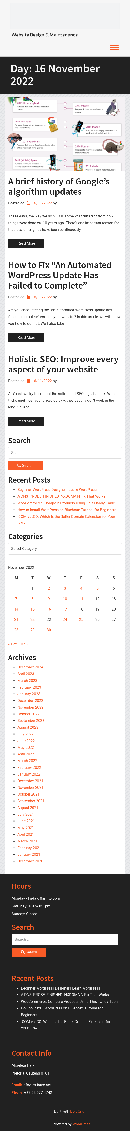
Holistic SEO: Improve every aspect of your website (63, 364)
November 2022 (30, 707)
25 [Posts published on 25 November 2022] (81, 619)
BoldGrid (77, 1111)
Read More (26, 243)
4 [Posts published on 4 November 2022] (81, 588)
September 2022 (30, 720)
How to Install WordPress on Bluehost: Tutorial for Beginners (66, 510)
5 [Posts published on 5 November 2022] (98, 588)
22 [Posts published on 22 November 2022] (32, 619)
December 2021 (30, 781)
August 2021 (27, 808)
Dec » (23, 644)
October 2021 (28, 794)
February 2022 (29, 767)
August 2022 (27, 727)
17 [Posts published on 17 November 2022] (65, 609)
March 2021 (27, 841)
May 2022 (25, 747)
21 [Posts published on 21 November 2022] (16, 619)
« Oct (12, 644)
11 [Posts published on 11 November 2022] (81, 599)
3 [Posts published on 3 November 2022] (65, 588)
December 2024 (30, 667)
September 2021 (30, 801)
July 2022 (25, 734)
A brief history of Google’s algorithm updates (59, 186)
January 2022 (28, 774)
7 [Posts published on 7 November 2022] (16, 599)
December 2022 (30, 700)
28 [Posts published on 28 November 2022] (16, 630)
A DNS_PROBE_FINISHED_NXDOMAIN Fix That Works (61, 496)
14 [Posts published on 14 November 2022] (16, 609)
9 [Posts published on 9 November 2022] (49, 599)
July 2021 (25, 814)
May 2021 (25, 827)
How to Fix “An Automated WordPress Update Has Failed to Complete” (60, 275)
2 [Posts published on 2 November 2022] (49, 588)
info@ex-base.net (37, 1085)
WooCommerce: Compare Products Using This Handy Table (66, 503)
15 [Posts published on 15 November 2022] (32, 609)
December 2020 (30, 861)
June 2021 (26, 821)
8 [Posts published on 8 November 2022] (32, 599)
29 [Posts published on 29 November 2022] (32, 630)
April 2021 (25, 834)
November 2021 (30, 787)
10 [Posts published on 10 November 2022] (65, 599)
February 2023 (29, 687)
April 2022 (25, 754)
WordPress (81, 1124)
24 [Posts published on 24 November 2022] (65, 619)
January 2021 (28, 854)
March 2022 (27, 761)
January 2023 (28, 694)
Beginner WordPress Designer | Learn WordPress (57, 489)
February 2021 (29, 848)
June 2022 (26, 741)
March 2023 (27, 680)
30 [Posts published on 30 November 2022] (49, 630)
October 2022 (28, 714)
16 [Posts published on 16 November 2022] (49, 609)
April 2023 (25, 674)
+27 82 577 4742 (38, 1092)
